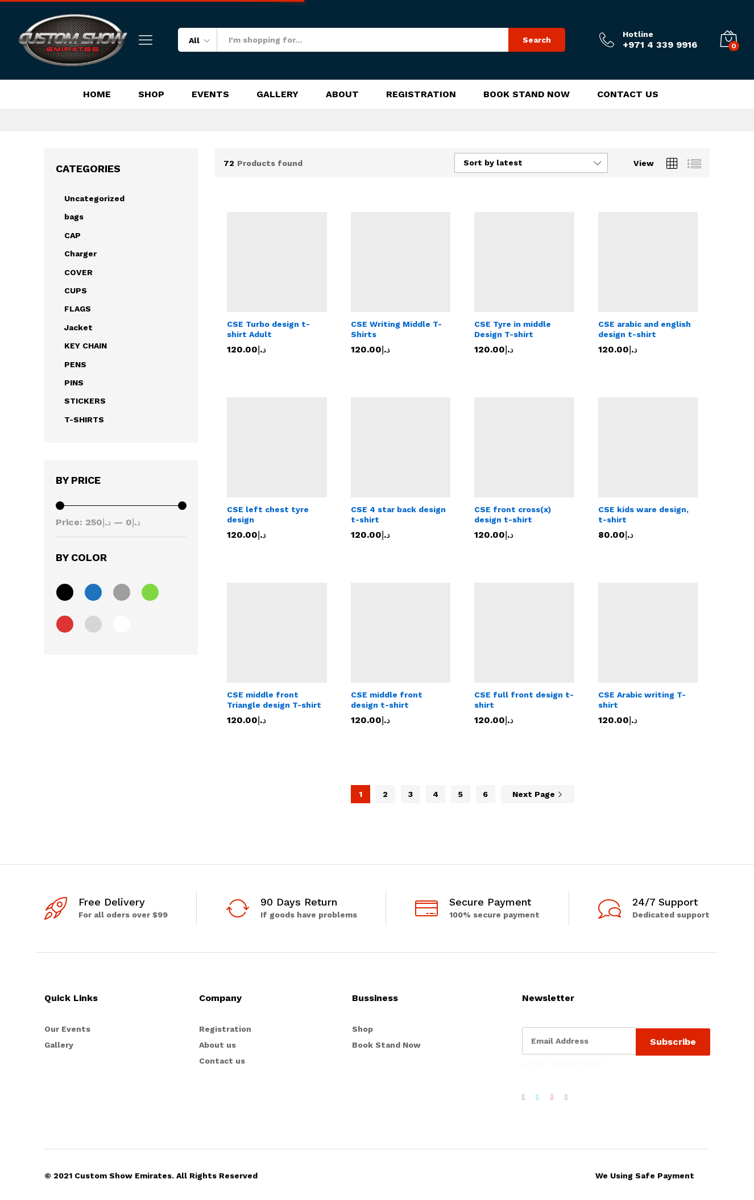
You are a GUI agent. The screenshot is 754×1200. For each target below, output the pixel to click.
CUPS (75, 290)
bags (74, 216)
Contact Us (627, 94)
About (342, 94)
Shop (151, 94)
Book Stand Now (526, 94)
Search (537, 39)
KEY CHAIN (85, 345)
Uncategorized (94, 198)
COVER (78, 272)
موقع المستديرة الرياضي (562, 1060)
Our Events (67, 1028)
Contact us (222, 1060)
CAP (72, 235)
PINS (74, 382)
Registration (421, 94)
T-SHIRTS (84, 419)
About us (217, 1044)
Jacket (78, 327)
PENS (75, 364)
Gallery (277, 94)
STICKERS (85, 400)
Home (97, 94)
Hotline (638, 34)
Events (210, 94)
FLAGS (77, 308)
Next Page (537, 794)
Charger (80, 253)
